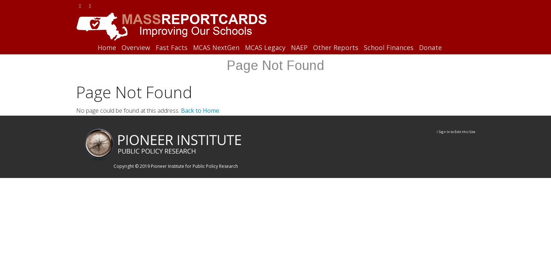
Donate (430, 47)
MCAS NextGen (216, 47)
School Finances (389, 47)
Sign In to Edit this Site (456, 131)
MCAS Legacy (265, 47)
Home (107, 47)
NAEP (299, 47)
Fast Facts (172, 47)
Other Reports (335, 47)
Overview (136, 47)
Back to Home (200, 111)
